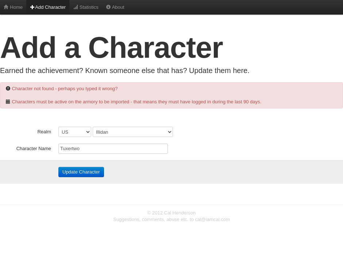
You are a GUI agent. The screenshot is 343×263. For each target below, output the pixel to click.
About (115, 7)
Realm (44, 131)
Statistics (86, 7)
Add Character (48, 7)
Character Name (33, 148)
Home (13, 7)
